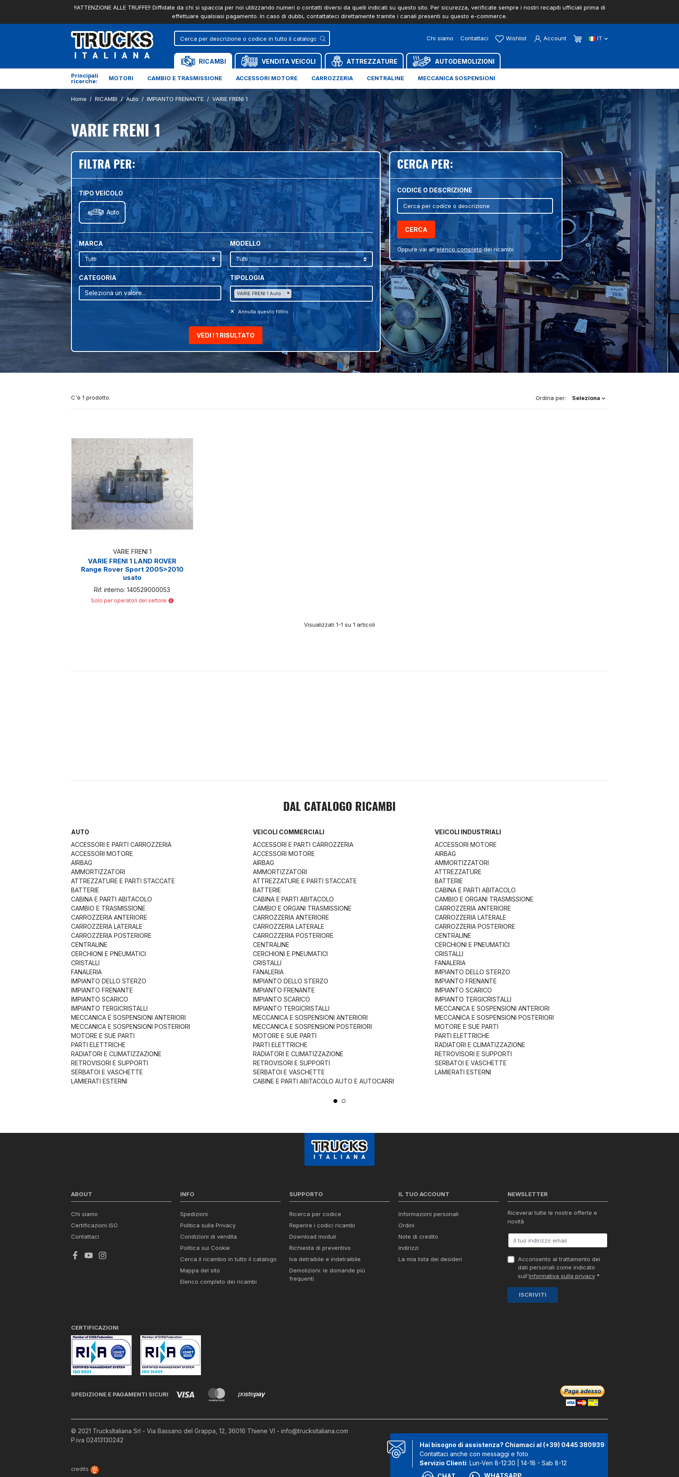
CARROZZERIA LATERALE (106, 926)
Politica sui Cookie (205, 1247)
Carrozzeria (332, 78)
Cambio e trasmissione (184, 78)
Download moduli (312, 1236)
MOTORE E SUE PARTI (103, 1035)
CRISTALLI (85, 962)
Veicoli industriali (468, 832)
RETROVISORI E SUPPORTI (109, 1063)
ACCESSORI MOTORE (102, 853)
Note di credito (418, 1236)
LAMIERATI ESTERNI (99, 1081)
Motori (121, 78)
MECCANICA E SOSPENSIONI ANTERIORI (128, 1017)
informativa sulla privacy (562, 1275)
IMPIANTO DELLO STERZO (108, 981)
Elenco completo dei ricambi (218, 1281)
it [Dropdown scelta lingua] (598, 38)
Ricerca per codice (315, 1213)
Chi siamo (440, 38)
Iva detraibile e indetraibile (325, 1259)
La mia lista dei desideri (430, 1259)
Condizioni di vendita (208, 1236)
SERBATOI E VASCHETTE (107, 1072)
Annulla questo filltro (262, 312)
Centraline (385, 78)
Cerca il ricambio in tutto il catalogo (228, 1259)
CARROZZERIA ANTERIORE (109, 917)
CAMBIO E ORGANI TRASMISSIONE (302, 908)
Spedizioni (194, 1213)
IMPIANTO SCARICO (99, 999)
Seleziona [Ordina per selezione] (588, 397)
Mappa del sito (200, 1270)
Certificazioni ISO (94, 1225)
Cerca (416, 229)
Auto (113, 212)
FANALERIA (86, 972)
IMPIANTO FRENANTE (102, 990)
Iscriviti (532, 1294)
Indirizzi (408, 1247)
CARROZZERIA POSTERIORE (111, 935)
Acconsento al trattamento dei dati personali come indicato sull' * (559, 1267)
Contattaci (474, 38)
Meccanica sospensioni (456, 78)
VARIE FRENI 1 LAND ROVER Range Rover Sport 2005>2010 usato (132, 569)
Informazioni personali (428, 1213)
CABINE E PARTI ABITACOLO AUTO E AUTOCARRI (323, 1081)
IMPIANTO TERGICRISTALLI (109, 1008)
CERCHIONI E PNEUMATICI (108, 953)
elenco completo (459, 249)
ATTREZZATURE (458, 871)
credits (85, 1469)
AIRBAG (81, 862)
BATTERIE (85, 890)
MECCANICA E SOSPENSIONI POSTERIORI (130, 1026)
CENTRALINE (89, 944)
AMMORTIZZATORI (98, 871)
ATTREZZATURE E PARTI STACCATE (123, 881)
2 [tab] (344, 1101)
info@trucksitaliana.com (314, 1431)
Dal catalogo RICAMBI (339, 807)
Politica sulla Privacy (208, 1225)
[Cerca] (252, 38)
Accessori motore (266, 78)
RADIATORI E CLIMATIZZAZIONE (116, 1053)
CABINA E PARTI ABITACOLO (111, 899)
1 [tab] (335, 1101)
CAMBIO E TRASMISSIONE (108, 908)
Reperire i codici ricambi (322, 1225)
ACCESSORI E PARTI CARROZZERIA (121, 844)
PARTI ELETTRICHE (98, 1044)
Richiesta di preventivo (320, 1247)
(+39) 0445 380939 (574, 1444)
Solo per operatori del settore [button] (132, 600)
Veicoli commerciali (288, 832)
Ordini (406, 1225)
